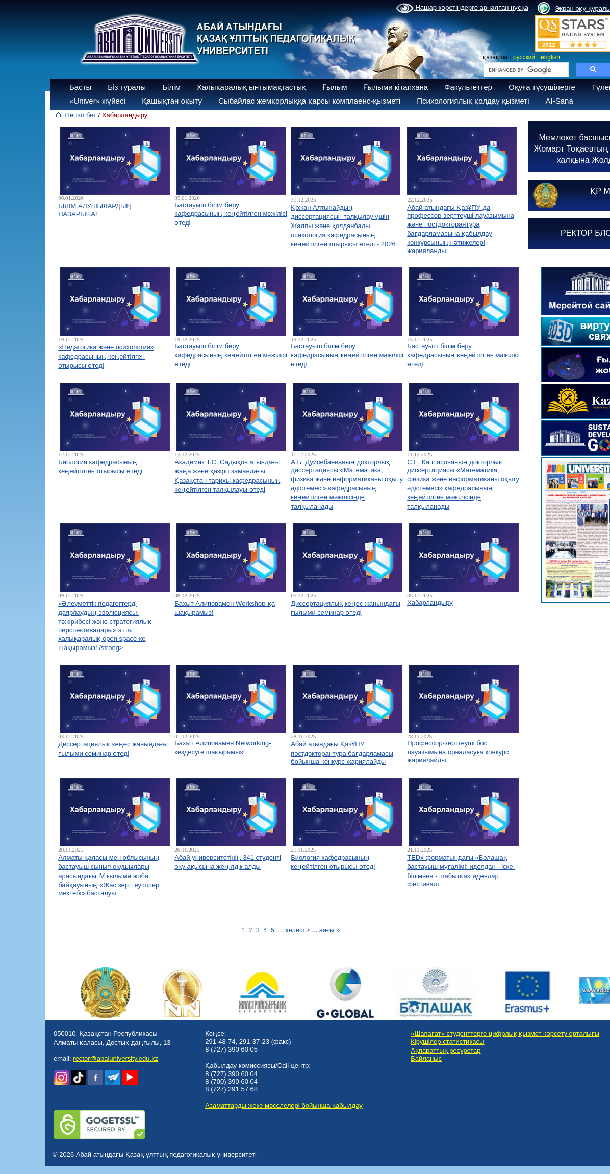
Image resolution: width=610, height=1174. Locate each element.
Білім (171, 87)
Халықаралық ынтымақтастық (251, 87)
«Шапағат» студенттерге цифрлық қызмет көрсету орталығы (505, 1033)
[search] (525, 69)
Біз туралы (127, 87)
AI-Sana (559, 100)
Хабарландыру (430, 602)
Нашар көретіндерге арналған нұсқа (462, 8)
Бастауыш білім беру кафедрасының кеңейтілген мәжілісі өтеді (230, 214)
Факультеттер (468, 87)
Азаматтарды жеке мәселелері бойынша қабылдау (283, 1105)
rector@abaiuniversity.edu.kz (115, 1058)
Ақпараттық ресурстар (445, 1050)
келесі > (298, 930)
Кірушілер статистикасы (447, 1041)
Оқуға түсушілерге (542, 87)
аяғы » (329, 930)
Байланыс (426, 1058)
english (550, 57)
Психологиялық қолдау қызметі (473, 100)
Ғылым (334, 87)
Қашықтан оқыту (172, 100)
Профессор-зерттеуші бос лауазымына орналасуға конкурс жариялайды (458, 751)
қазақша (494, 57)
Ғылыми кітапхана (396, 87)
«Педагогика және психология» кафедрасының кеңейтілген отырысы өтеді (106, 356)
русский (524, 57)
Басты (80, 87)
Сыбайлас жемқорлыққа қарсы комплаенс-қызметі (309, 100)
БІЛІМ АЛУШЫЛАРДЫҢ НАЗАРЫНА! (94, 210)
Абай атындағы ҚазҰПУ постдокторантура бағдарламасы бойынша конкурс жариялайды (342, 752)
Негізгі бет (80, 115)
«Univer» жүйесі (97, 100)
